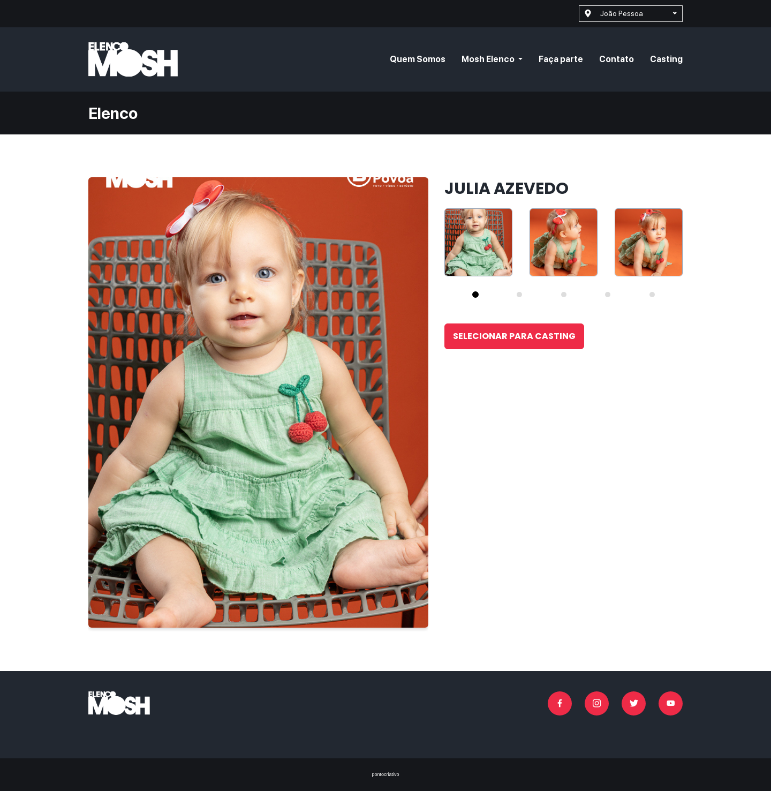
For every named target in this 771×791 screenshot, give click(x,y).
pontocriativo (385, 774)
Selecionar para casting (514, 336)
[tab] (475, 294)
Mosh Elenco (489, 59)
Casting (666, 59)
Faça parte (561, 59)
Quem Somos (417, 59)
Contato (616, 59)
